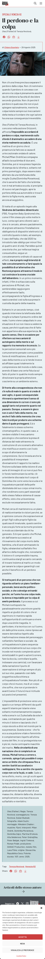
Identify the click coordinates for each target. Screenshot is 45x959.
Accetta (22, 937)
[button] (41, 907)
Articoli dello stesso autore (22, 889)
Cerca (35, 3)
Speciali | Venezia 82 (12, 14)
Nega (22, 944)
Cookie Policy (21, 956)
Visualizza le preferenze (22, 950)
